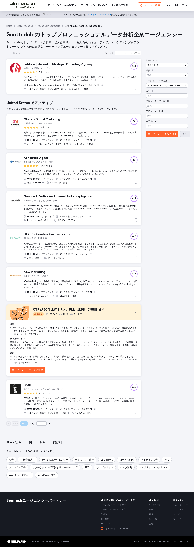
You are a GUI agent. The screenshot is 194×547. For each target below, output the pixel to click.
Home (9, 26)
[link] (94, 5)
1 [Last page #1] (50, 423)
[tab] (13, 443)
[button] (168, 5)
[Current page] (41, 423)
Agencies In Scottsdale (49, 26)
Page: (33, 423)
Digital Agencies (25, 26)
